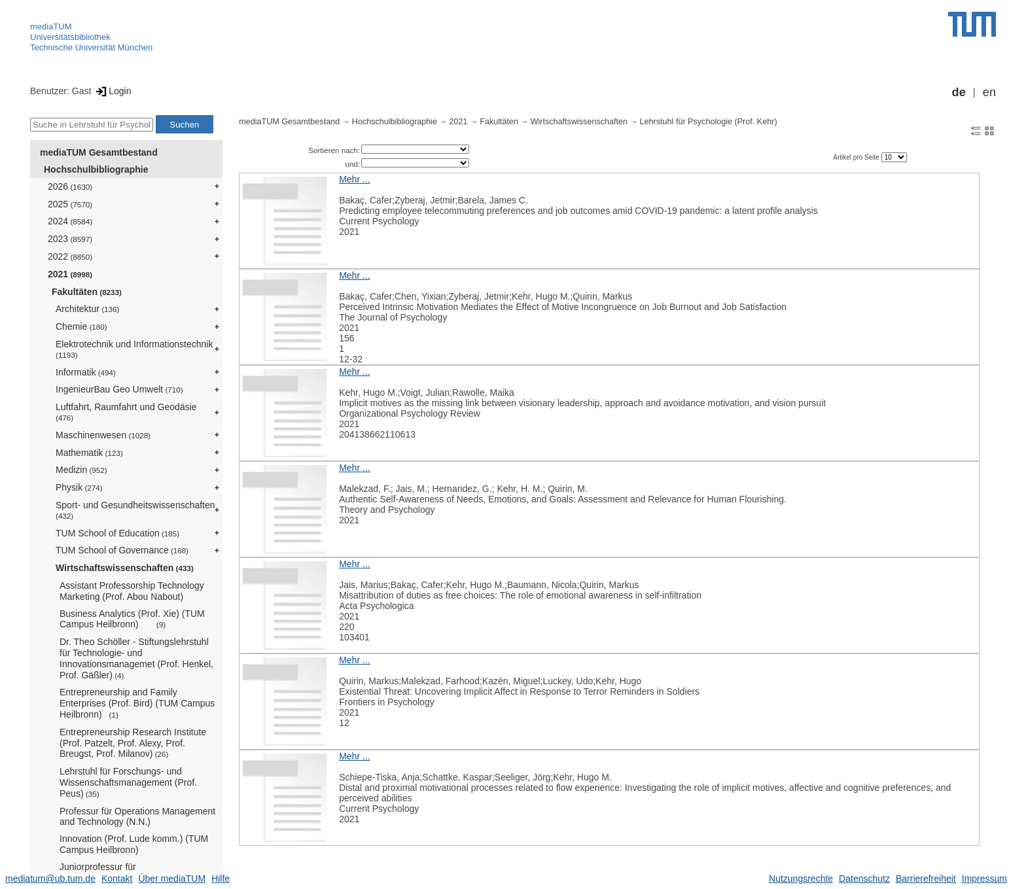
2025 (70, 204)
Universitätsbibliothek (70, 37)
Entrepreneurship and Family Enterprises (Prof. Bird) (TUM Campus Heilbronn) (137, 703)
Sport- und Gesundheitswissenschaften (135, 510)
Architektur (87, 309)
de (959, 92)
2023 (70, 239)
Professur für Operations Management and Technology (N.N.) (137, 817)
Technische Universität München (91, 47)
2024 (70, 221)
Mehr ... (354, 179)
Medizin (81, 469)
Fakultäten (87, 292)
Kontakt (116, 878)
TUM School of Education (117, 533)
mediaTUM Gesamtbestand (99, 152)
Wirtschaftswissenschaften (125, 568)
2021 (70, 274)
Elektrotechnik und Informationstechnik (134, 349)
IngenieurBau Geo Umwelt (119, 389)
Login (112, 91)
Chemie (81, 326)
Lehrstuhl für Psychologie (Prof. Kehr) (708, 121)
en (989, 92)
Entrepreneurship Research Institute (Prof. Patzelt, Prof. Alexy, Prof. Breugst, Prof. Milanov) (133, 743)
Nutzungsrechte (801, 878)
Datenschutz (864, 878)
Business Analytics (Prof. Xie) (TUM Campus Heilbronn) (132, 619)
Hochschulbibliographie (96, 169)
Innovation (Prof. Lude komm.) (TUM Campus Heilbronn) (134, 844)
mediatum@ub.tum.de (50, 878)
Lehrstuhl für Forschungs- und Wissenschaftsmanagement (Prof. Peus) (128, 782)
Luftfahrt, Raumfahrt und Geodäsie (126, 412)
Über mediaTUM (171, 878)
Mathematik (89, 452)
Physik (79, 487)
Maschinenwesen (103, 435)
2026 (70, 186)
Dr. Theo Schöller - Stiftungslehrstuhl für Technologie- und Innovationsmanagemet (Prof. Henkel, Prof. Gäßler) (136, 658)
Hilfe (220, 878)
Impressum (984, 878)
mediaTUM (51, 26)
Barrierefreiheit (926, 878)
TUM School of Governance (122, 550)
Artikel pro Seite (857, 157)
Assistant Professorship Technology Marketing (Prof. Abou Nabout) (132, 591)
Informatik (86, 372)
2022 (70, 256)
